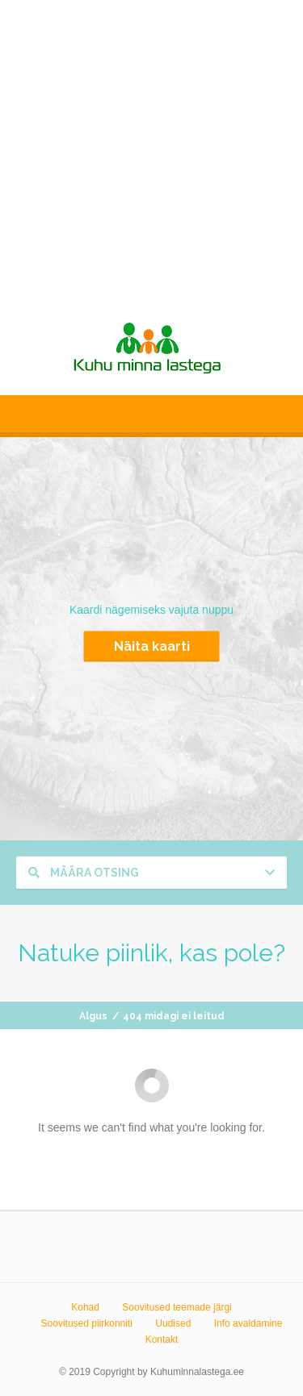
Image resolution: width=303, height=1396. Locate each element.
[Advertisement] (151, 151)
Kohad (85, 1307)
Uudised (173, 1323)
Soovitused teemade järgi (176, 1307)
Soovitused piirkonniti (87, 1323)
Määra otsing (83, 872)
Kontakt (162, 1339)
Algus (93, 1016)
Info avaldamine (248, 1323)
